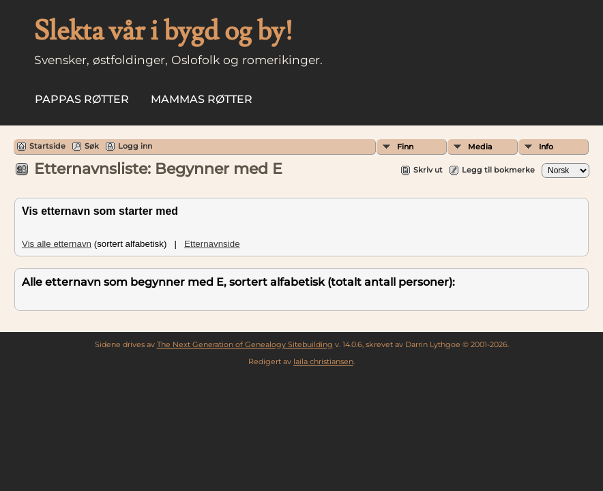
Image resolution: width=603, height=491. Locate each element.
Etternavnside (212, 244)
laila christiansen (323, 361)
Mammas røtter (201, 99)
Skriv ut (428, 170)
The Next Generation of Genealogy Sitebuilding (245, 344)
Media (480, 146)
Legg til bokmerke (498, 170)
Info (546, 146)
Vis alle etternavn (56, 244)
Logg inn (135, 146)
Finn (405, 146)
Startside (47, 146)
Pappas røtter (82, 99)
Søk (92, 146)
